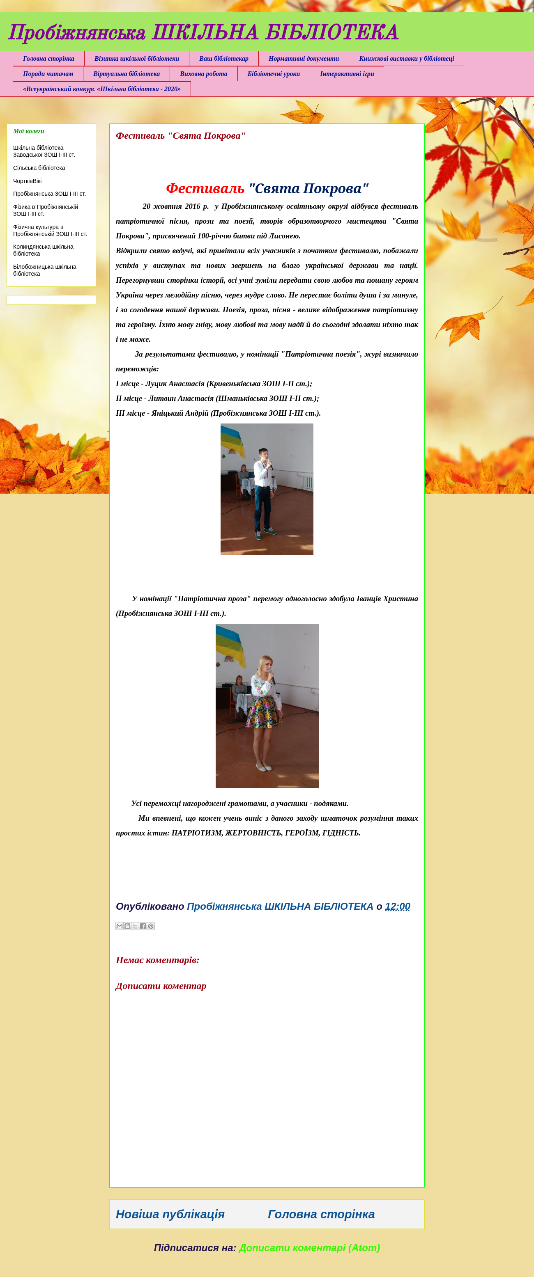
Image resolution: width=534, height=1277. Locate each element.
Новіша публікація (170, 1214)
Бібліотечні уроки (274, 73)
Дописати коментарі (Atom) (309, 1247)
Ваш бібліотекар (224, 58)
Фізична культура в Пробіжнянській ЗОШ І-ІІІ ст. (50, 230)
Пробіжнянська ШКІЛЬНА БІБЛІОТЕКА (202, 34)
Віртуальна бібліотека (126, 73)
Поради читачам (48, 73)
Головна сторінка (48, 58)
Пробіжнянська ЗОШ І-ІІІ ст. (49, 193)
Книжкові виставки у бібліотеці (406, 58)
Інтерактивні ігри (347, 73)
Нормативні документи (304, 58)
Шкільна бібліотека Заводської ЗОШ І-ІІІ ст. (44, 151)
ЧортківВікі (27, 181)
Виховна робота (203, 73)
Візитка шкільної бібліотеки (136, 58)
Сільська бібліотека (39, 168)
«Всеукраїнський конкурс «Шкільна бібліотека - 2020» (102, 88)
